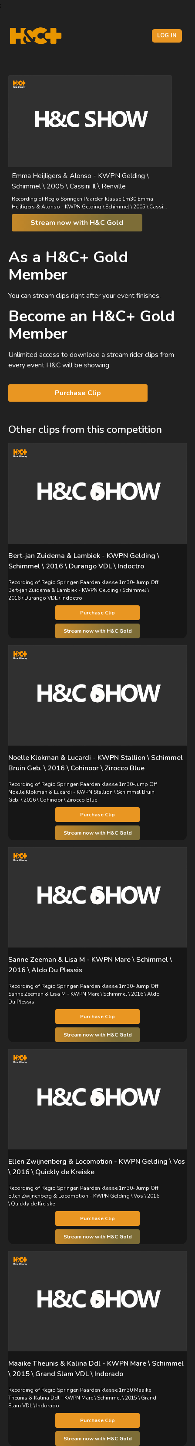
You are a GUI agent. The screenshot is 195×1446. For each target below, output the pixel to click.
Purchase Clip (78, 393)
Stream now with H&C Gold (76, 223)
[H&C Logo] (35, 35)
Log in (167, 36)
